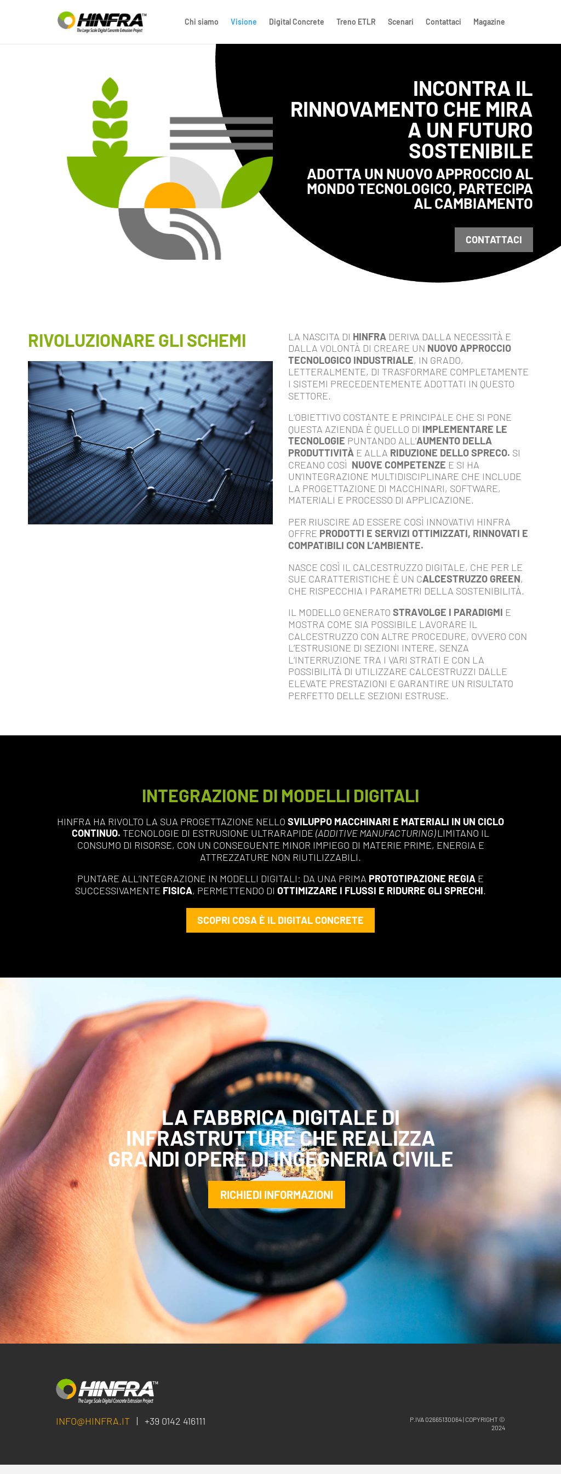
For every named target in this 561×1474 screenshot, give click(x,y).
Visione (244, 22)
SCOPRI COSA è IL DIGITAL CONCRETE (280, 920)
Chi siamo (202, 22)
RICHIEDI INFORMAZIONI (276, 1199)
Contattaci (443, 22)
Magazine (489, 22)
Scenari (401, 22)
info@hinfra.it (93, 1430)
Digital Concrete (296, 22)
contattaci (494, 239)
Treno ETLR (356, 22)
